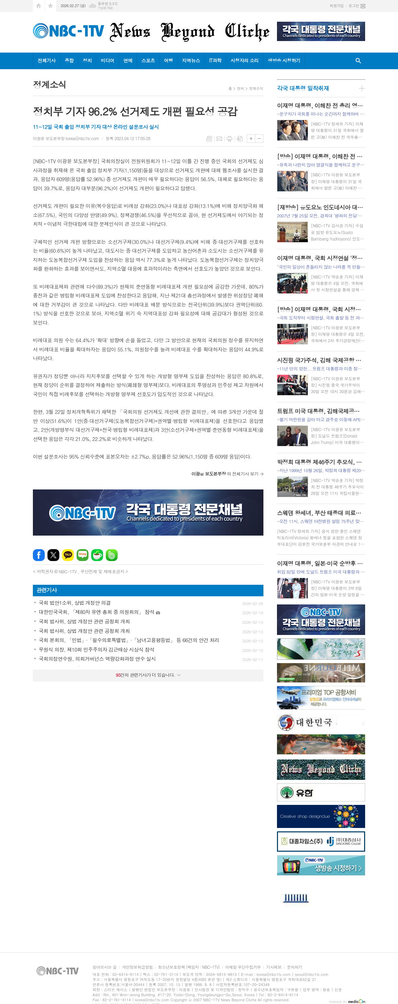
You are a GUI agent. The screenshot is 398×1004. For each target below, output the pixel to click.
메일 (219, 138)
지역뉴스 (191, 60)
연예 (127, 60)
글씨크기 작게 (259, 138)
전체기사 (47, 60)
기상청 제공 (105, 8)
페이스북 (39, 555)
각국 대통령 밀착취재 (303, 88)
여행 (168, 60)
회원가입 (337, 5)
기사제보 (273, 967)
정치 (87, 60)
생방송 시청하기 (284, 60)
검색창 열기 (358, 61)
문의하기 (294, 967)
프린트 (229, 138)
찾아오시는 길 (105, 967)
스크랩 (239, 138)
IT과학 (215, 60)
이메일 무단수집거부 (243, 967)
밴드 (112, 555)
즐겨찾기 (50, 6)
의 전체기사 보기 (224, 473)
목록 (209, 138)
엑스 (53, 555)
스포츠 (148, 60)
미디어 (107, 60)
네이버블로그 (82, 555)
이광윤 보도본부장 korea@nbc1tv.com (66, 138)
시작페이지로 (38, 6)
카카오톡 (68, 555)
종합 (69, 60)
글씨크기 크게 (251, 138)
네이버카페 (97, 555)
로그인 (354, 5)
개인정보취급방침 (137, 967)
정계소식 (256, 88)
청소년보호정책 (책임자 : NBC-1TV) (189, 967)
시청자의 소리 (245, 60)
